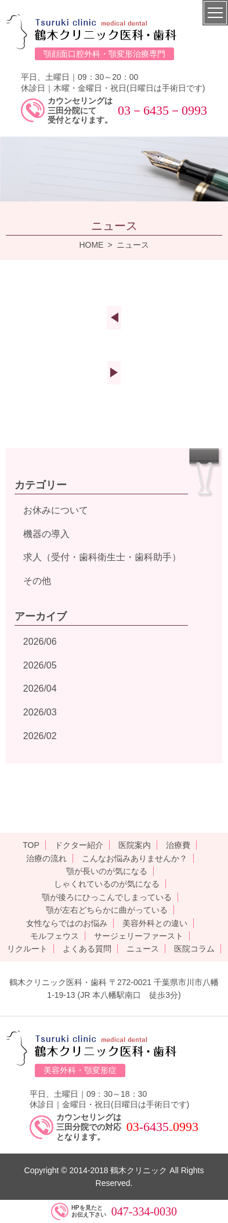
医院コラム (194, 948)
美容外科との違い (154, 923)
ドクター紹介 (79, 845)
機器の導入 (46, 534)
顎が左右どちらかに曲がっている (107, 910)
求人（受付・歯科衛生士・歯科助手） (102, 557)
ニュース (142, 948)
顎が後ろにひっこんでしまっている (107, 897)
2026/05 (40, 665)
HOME (91, 244)
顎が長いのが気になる (106, 871)
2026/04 (40, 688)
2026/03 (40, 712)
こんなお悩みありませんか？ (134, 858)
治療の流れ (46, 858)
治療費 (178, 845)
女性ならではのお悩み (66, 923)
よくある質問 (87, 948)
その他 (37, 581)
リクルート (27, 948)
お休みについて (55, 510)
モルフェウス (54, 936)
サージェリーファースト (138, 936)
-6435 (154, 1126)
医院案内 (134, 845)
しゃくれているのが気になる (107, 883)
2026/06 (40, 642)
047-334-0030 (144, 1211)
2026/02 (40, 736)
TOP (31, 845)
